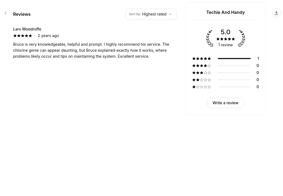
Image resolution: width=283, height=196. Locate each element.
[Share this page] (276, 13)
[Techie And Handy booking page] (5, 13)
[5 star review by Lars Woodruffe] (94, 42)
